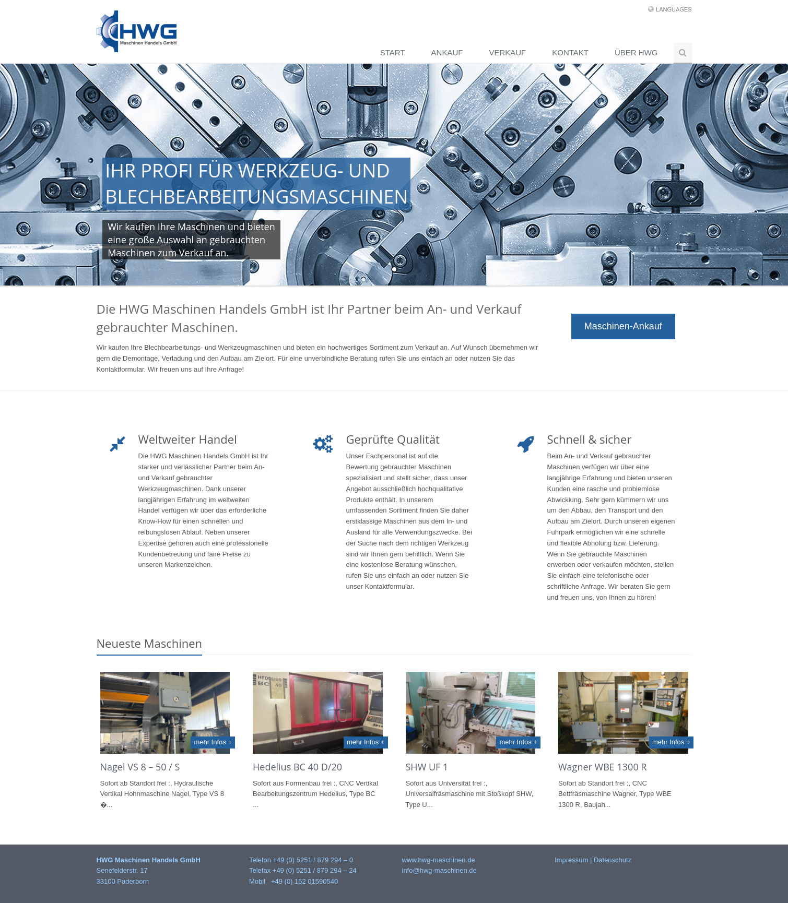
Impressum (571, 860)
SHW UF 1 (427, 767)
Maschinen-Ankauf (623, 326)
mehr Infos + (213, 742)
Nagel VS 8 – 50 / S (140, 767)
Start (392, 52)
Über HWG (636, 52)
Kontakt (570, 52)
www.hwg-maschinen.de (438, 860)
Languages (673, 9)
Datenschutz (612, 860)
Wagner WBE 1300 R (602, 767)
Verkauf (507, 52)
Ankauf (447, 52)
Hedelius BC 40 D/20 (297, 767)
